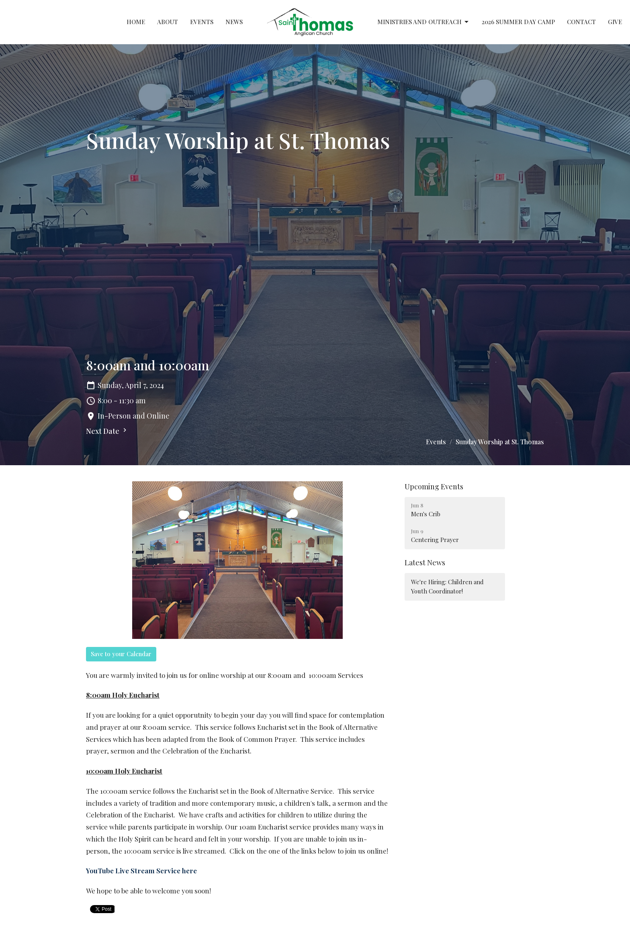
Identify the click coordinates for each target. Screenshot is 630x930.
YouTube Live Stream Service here (141, 870)
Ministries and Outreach (423, 22)
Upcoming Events (434, 486)
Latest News (425, 562)
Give (615, 22)
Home (136, 22)
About (167, 22)
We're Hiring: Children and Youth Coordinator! (447, 586)
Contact (581, 22)
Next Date (107, 431)
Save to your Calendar (121, 654)
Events (201, 22)
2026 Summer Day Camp (518, 22)
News (234, 22)
